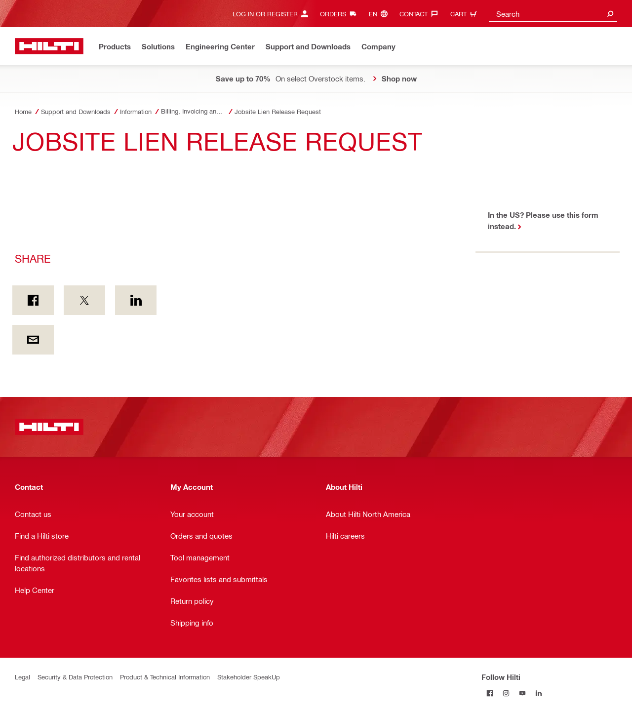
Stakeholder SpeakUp (248, 676)
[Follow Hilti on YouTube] (522, 693)
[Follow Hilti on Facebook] (489, 693)
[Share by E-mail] (33, 340)
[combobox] (553, 13)
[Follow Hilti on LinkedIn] (538, 693)
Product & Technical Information (165, 676)
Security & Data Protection (75, 676)
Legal (22, 676)
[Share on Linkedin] (136, 300)
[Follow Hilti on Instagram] (506, 693)
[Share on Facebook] (33, 300)
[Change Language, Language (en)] (381, 13)
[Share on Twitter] (84, 300)
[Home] (49, 46)
